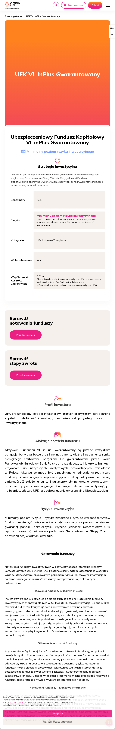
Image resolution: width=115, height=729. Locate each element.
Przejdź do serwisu (25, 335)
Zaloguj (95, 5)
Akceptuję (57, 713)
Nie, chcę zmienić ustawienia (57, 721)
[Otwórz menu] (108, 5)
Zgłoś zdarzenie (74, 5)
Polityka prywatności (18, 702)
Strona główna (13, 16)
